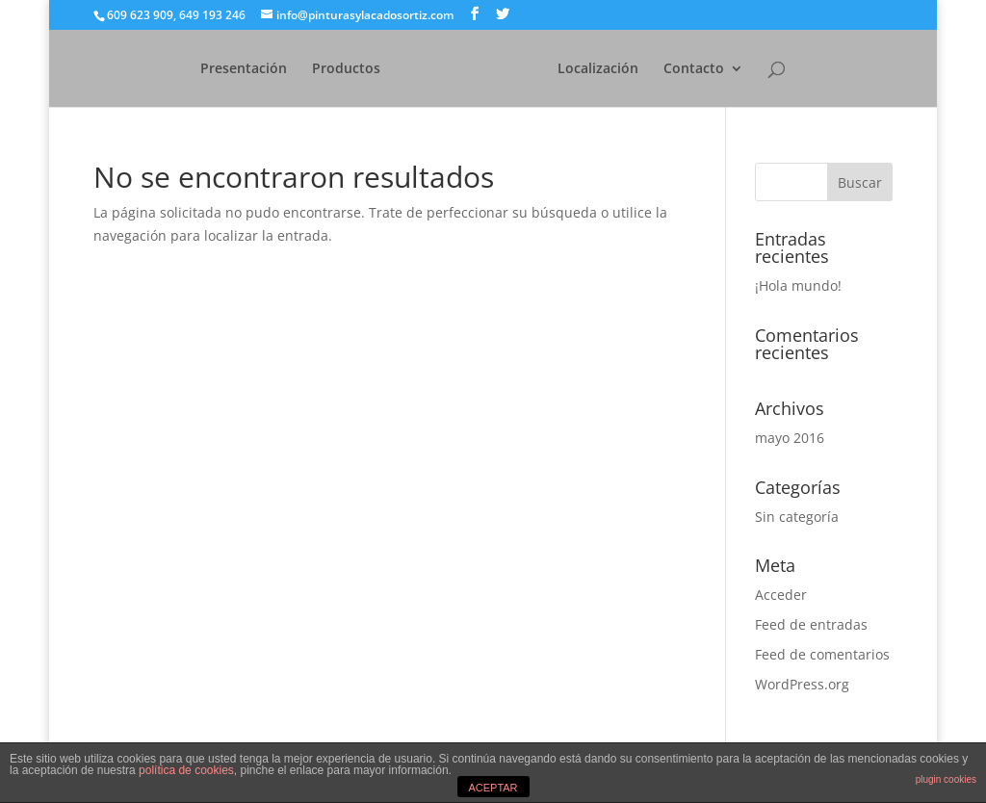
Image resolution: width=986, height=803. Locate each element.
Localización (628, 69)
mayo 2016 (789, 437)
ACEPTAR (492, 787)
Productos (315, 69)
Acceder (781, 594)
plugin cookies (946, 779)
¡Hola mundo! (798, 285)
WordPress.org (802, 684)
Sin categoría (797, 516)
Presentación (212, 69)
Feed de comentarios (822, 654)
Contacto (724, 69)
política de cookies (186, 770)
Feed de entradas (811, 624)
